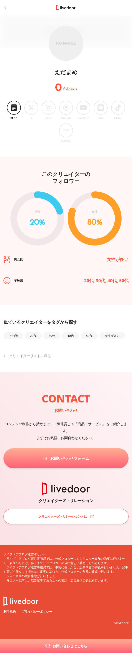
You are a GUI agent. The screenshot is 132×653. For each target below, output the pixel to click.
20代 (33, 336)
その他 (13, 336)
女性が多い (112, 336)
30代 (52, 336)
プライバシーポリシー (37, 611)
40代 (70, 336)
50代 (89, 336)
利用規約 (9, 611)
